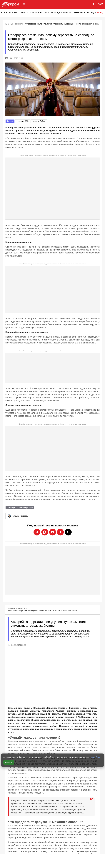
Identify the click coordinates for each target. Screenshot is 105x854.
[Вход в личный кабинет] (100, 4)
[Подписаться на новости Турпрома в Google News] (68, 532)
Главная (9, 24)
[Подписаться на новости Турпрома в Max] (44, 532)
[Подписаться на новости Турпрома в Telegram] (37, 532)
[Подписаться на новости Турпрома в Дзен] (60, 532)
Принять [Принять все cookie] (8, 762)
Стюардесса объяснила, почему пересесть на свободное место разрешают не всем (62, 24)
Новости (19, 24)
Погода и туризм (61, 12)
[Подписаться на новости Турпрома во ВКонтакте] (52, 532)
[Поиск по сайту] (93, 4)
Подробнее (95, 757)
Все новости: (9, 12)
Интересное (81, 12)
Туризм (23, 12)
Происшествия (39, 12)
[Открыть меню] (24, 4)
